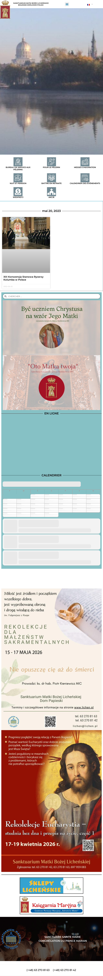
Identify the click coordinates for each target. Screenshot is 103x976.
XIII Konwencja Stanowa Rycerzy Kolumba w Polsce (23, 278)
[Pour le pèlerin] (51, 161)
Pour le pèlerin (51, 167)
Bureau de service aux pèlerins (18, 168)
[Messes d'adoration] (84, 161)
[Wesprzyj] (18, 191)
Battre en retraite (51, 183)
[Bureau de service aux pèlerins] (18, 161)
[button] (67, 4)
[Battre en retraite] (51, 177)
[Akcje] (51, 191)
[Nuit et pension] (18, 177)
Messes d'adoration (85, 167)
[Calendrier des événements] (84, 177)
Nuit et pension (18, 183)
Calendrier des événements (85, 183)
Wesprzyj (18, 197)
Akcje (51, 197)
